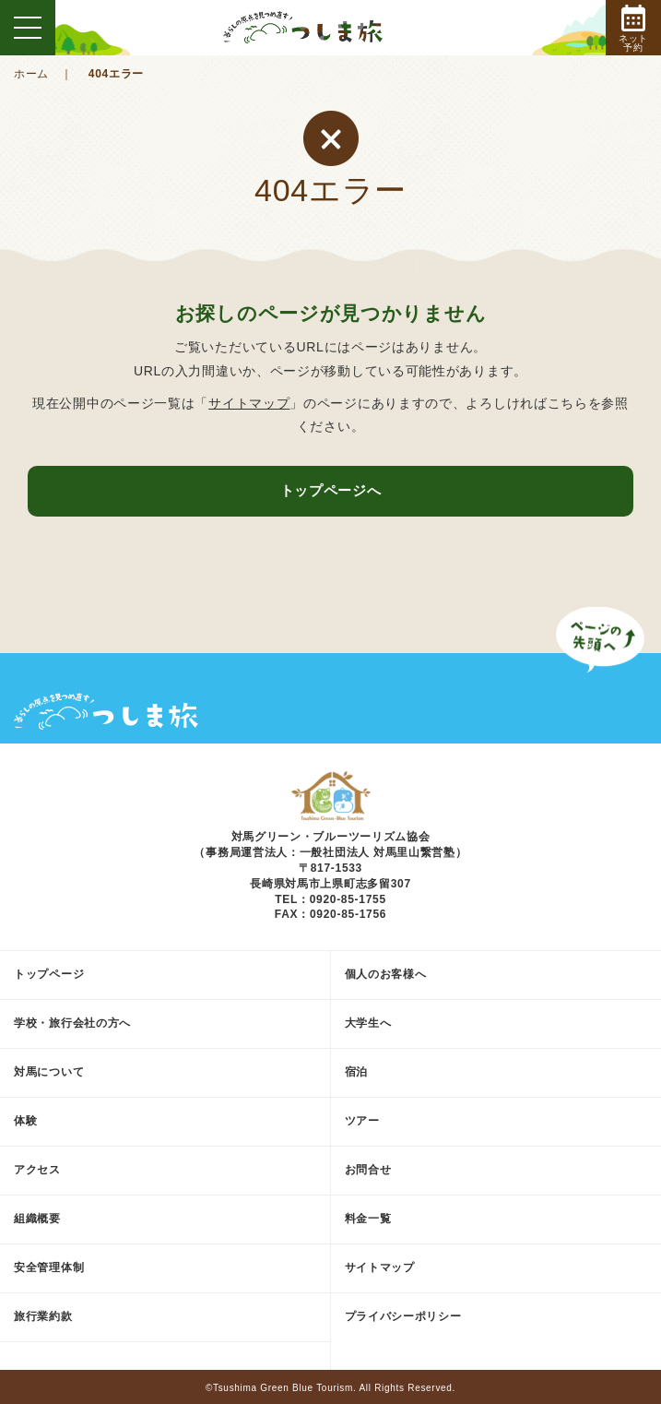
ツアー (362, 1120)
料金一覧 (368, 1218)
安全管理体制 (49, 1267)
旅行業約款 (43, 1316)
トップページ (49, 974)
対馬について (49, 1071)
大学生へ (368, 1023)
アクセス (37, 1169)
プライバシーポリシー (403, 1316)
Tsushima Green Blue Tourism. (285, 1388)
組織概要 (37, 1218)
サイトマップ (248, 403)
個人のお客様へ (386, 974)
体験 (25, 1120)
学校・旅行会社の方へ (72, 1023)
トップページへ (331, 490)
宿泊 (356, 1071)
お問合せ (368, 1169)
